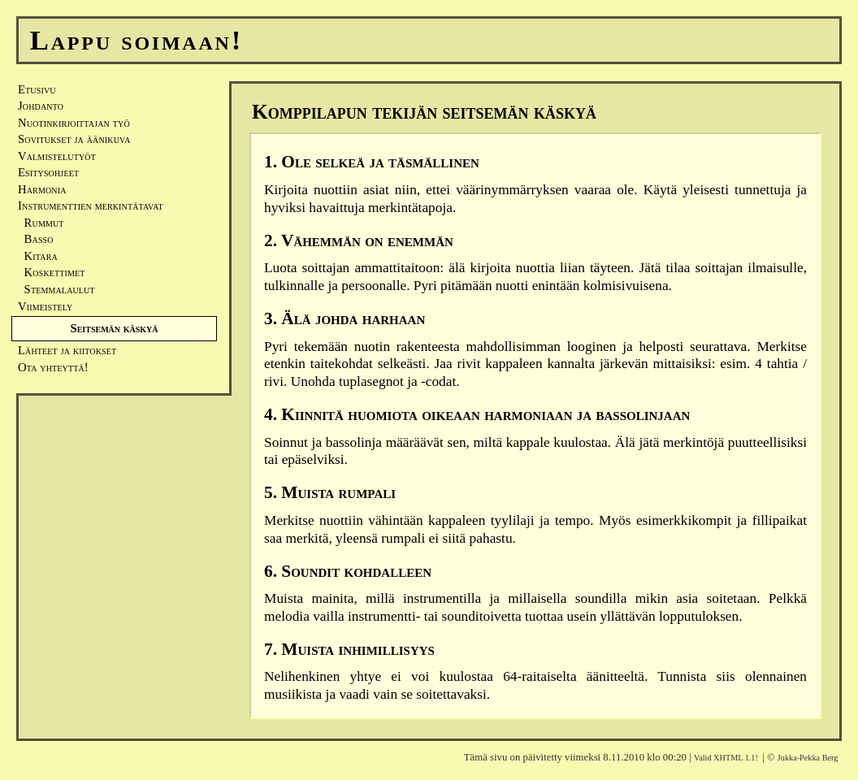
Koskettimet (51, 272)
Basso (36, 238)
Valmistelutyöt (57, 156)
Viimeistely (45, 306)
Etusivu (37, 89)
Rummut (41, 222)
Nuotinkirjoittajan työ (74, 122)
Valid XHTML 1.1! (726, 757)
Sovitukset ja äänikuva (74, 138)
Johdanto (40, 105)
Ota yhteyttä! (53, 367)
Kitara (38, 255)
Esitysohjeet (48, 172)
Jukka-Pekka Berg (808, 757)
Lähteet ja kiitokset (67, 350)
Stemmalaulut (56, 289)
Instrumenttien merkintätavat (90, 205)
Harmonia (42, 189)
